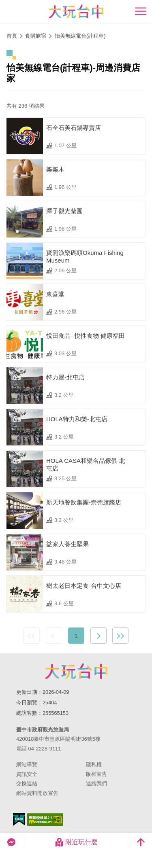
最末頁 (120, 635)
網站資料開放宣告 (37, 793)
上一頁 (54, 635)
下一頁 (98, 635)
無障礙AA (45, 819)
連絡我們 (96, 783)
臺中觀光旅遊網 (76, 11)
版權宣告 (96, 774)
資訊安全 (26, 774)
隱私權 (94, 764)
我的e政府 (19, 819)
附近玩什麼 (76, 842)
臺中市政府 (76, 671)
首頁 (11, 36)
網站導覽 (26, 764)
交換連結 (26, 783)
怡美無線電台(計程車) (80, 36)
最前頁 (32, 635)
